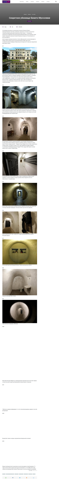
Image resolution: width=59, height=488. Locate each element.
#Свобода (32, 1)
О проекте (48, 1)
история (29, 21)
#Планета (42, 1)
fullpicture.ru (35, 470)
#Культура (37, 1)
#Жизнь (27, 1)
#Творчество (22, 1)
